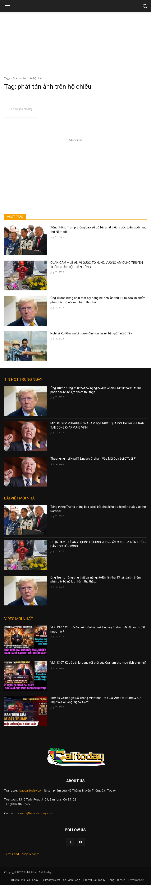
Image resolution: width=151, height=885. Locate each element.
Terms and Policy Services (22, 854)
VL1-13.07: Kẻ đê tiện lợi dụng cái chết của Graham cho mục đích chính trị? (98, 662)
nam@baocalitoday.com (36, 813)
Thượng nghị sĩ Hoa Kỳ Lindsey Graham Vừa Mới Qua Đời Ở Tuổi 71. (93, 458)
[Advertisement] (75, 43)
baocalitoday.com (31, 790)
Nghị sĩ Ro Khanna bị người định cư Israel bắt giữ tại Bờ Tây (91, 333)
